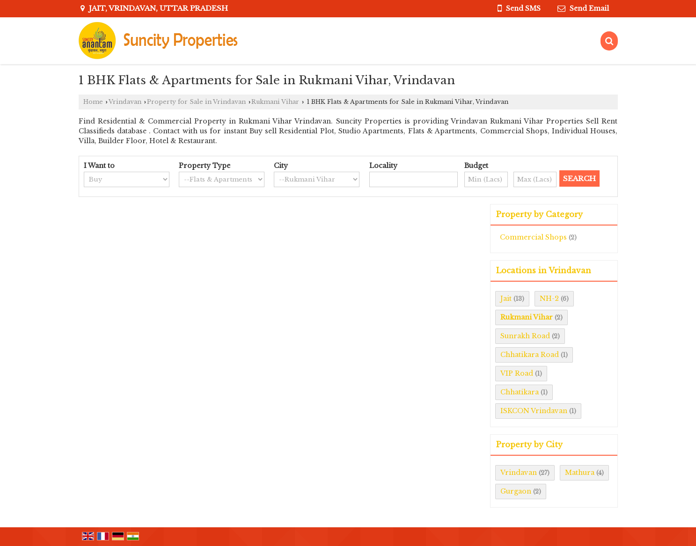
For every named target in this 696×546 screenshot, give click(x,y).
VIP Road (516, 373)
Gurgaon (515, 491)
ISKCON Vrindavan (533, 411)
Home (93, 101)
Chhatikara (519, 392)
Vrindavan (125, 101)
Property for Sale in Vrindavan (196, 101)
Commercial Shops (533, 237)
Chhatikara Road (529, 354)
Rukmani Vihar (275, 101)
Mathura (579, 472)
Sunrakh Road (525, 336)
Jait (506, 298)
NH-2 (549, 298)
